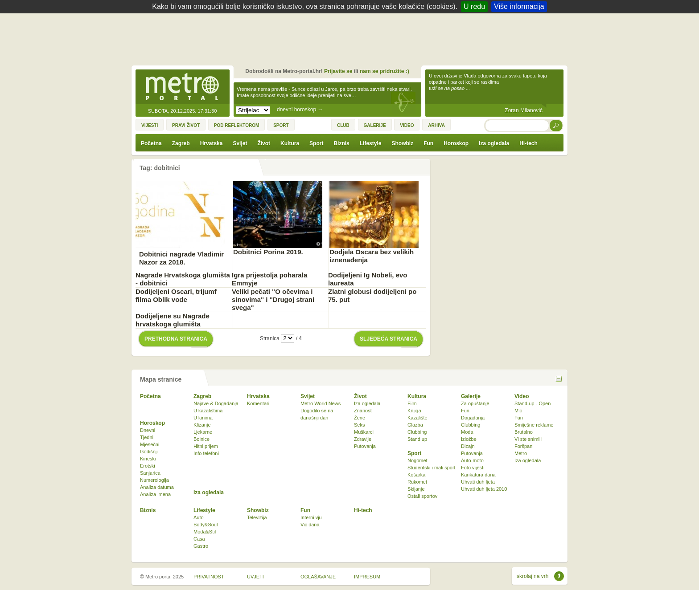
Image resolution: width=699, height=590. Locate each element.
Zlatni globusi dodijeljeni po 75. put (372, 295)
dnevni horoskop (300, 109)
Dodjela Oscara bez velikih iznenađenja (371, 256)
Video (521, 396)
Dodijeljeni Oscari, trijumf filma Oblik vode (176, 295)
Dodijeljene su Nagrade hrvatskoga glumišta (173, 320)
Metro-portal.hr (182, 87)
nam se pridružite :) (384, 71)
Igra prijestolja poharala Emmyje (269, 279)
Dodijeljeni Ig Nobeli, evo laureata (367, 279)
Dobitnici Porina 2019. (268, 252)
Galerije (471, 396)
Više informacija (519, 6)
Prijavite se (338, 71)
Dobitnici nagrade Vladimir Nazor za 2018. (181, 258)
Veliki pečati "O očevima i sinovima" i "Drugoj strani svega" (273, 299)
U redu (474, 6)
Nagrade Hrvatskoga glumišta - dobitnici (183, 279)
